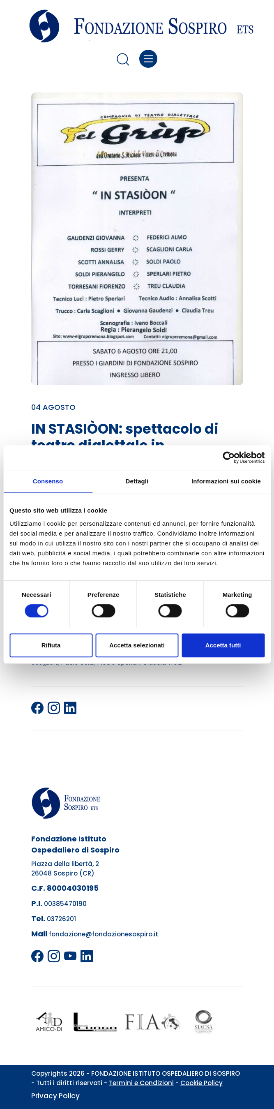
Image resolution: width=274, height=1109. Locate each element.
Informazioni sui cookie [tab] (226, 481)
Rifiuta (51, 645)
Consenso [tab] (48, 481)
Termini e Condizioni (141, 1083)
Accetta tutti (223, 645)
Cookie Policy (201, 1083)
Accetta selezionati (137, 645)
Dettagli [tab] (137, 481)
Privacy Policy (55, 1096)
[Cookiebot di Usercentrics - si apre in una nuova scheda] (229, 457)
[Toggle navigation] (148, 59)
